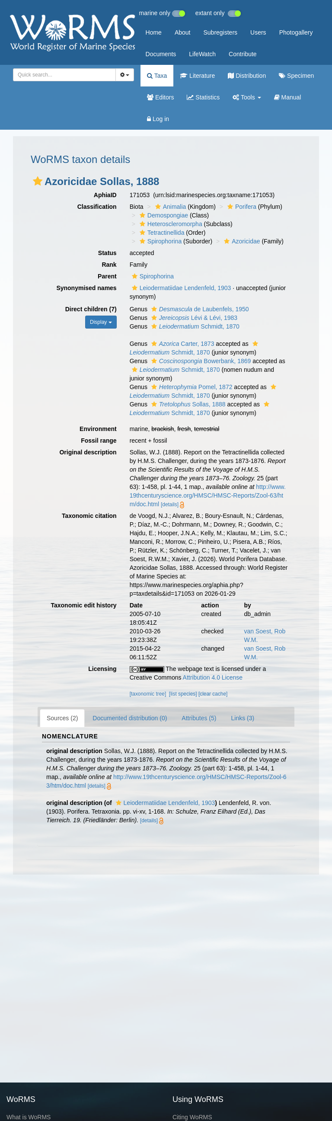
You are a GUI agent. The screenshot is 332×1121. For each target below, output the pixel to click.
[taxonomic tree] (148, 694)
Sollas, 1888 (187, 404)
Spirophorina (159, 241)
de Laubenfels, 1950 (199, 309)
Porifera (240, 206)
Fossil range (98, 440)
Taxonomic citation (89, 515)
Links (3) (242, 718)
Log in (158, 118)
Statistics (203, 97)
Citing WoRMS (192, 1117)
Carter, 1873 (181, 343)
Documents (161, 54)
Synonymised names (86, 287)
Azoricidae (241, 241)
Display (101, 322)
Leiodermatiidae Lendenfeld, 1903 (180, 287)
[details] (170, 504)
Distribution (247, 75)
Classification (97, 206)
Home (154, 32)
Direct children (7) (91, 309)
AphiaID (105, 195)
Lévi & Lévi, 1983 (193, 317)
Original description (87, 452)
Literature (197, 75)
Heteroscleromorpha (169, 223)
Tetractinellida (161, 232)
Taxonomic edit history (83, 605)
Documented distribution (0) (130, 718)
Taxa (157, 75)
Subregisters (220, 32)
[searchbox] (61, 75)
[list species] (183, 694)
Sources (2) (62, 718)
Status (107, 252)
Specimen (296, 75)
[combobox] (64, 74)
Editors (160, 97)
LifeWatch (202, 54)
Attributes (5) (199, 718)
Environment (98, 428)
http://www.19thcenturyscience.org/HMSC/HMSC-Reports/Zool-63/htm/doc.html (208, 495)
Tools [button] (247, 97)
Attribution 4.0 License (213, 677)
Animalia (169, 206)
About (183, 32)
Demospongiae (162, 215)
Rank (109, 264)
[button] (38, 181)
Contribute (243, 54)
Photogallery (296, 32)
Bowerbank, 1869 (200, 361)
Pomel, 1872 (191, 386)
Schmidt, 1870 (194, 326)
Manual (287, 97)
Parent (107, 276)
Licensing (102, 668)
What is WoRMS (28, 1117)
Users (258, 32)
